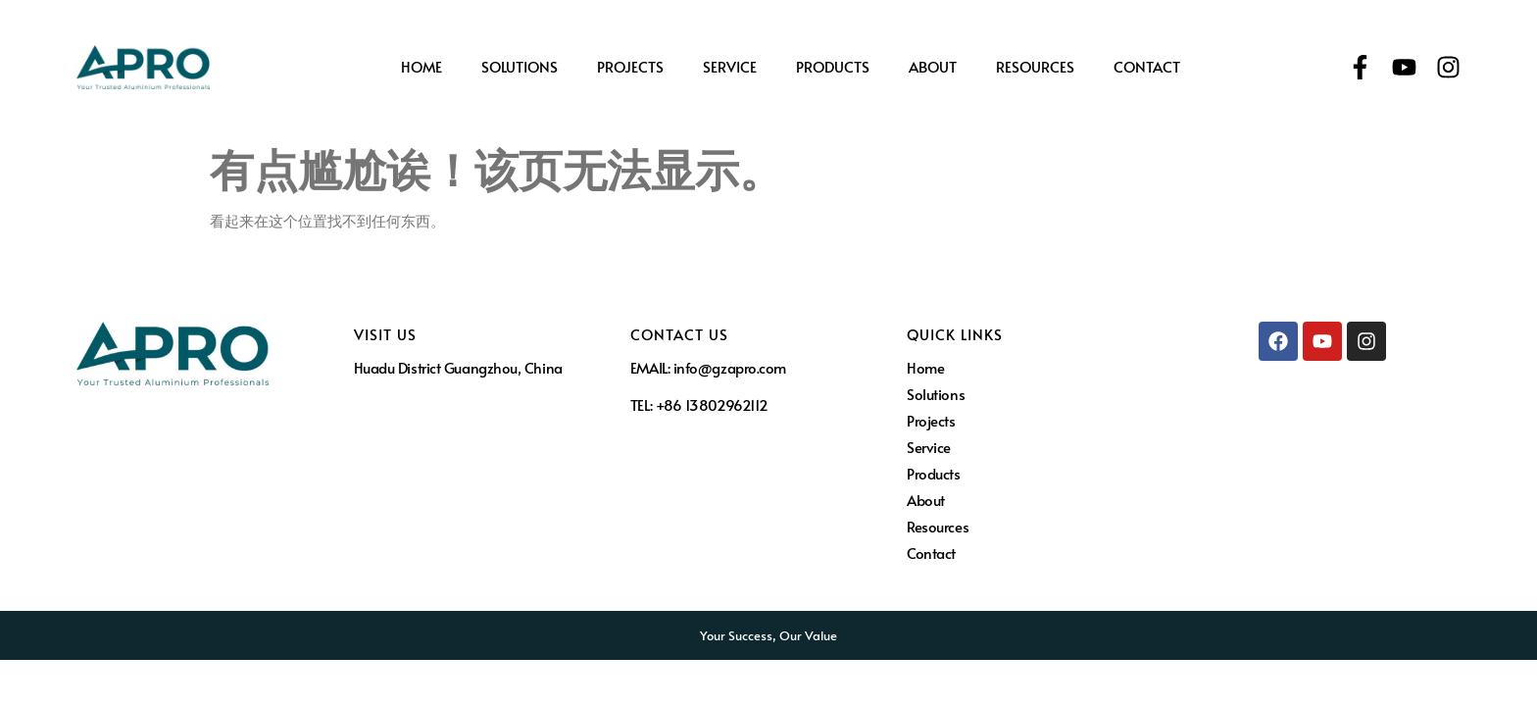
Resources (1035, 66)
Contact (1147, 66)
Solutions (519, 66)
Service (730, 66)
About (933, 66)
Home (421, 66)
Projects (630, 66)
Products (832, 66)
